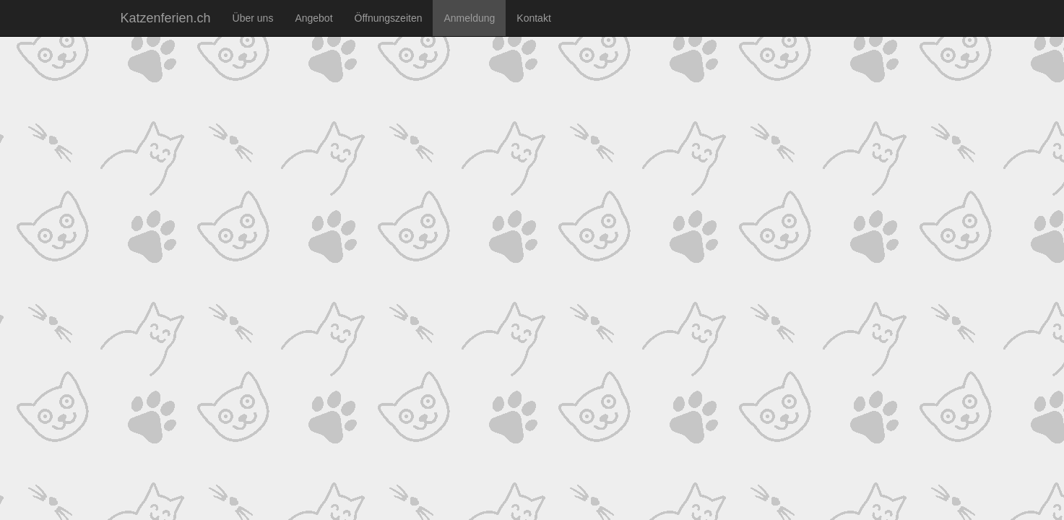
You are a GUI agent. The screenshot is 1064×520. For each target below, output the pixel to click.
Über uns (253, 18)
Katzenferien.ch (166, 18)
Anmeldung (469, 18)
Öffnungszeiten (389, 18)
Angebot (313, 18)
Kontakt (533, 18)
